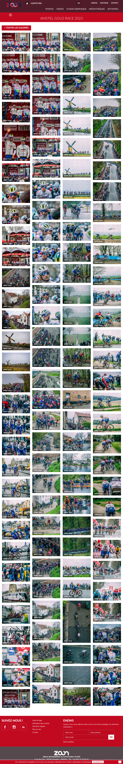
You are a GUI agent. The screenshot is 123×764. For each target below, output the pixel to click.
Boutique (104, 3)
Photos (49, 9)
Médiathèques (97, 9)
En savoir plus (98, 762)
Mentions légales (38, 726)
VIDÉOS (60, 9)
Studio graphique (76, 9)
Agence (94, 3)
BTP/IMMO (113, 9)
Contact (35, 732)
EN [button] (79, 3)
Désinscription (68, 742)
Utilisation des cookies (40, 723)
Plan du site (36, 729)
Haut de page (37, 720)
